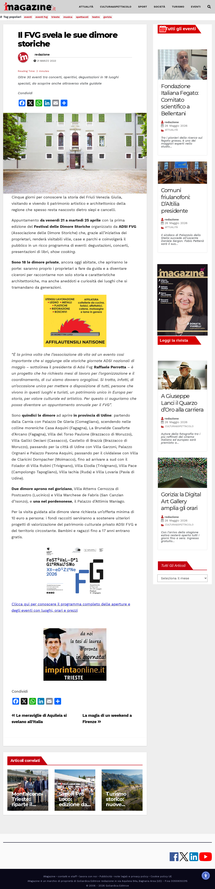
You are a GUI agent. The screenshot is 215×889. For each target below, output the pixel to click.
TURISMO (178, 6)
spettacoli (82, 17)
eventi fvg (41, 17)
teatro (96, 17)
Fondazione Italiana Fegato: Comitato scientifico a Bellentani (179, 100)
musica (67, 17)
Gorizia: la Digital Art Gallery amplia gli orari (181, 501)
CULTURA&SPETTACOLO (115, 6)
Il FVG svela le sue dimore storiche (67, 39)
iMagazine (49, 876)
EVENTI (196, 6)
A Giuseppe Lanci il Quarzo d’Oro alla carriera (182, 403)
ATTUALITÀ (86, 6)
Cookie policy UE (161, 876)
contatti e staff (67, 876)
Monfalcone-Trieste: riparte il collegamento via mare (27, 804)
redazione (42, 54)
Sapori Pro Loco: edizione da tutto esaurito (73, 804)
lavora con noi (88, 876)
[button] (209, 7)
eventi (28, 17)
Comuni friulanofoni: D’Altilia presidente (175, 200)
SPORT (142, 6)
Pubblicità (106, 876)
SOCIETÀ (159, 6)
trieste (55, 17)
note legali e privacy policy (131, 876)
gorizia (108, 17)
